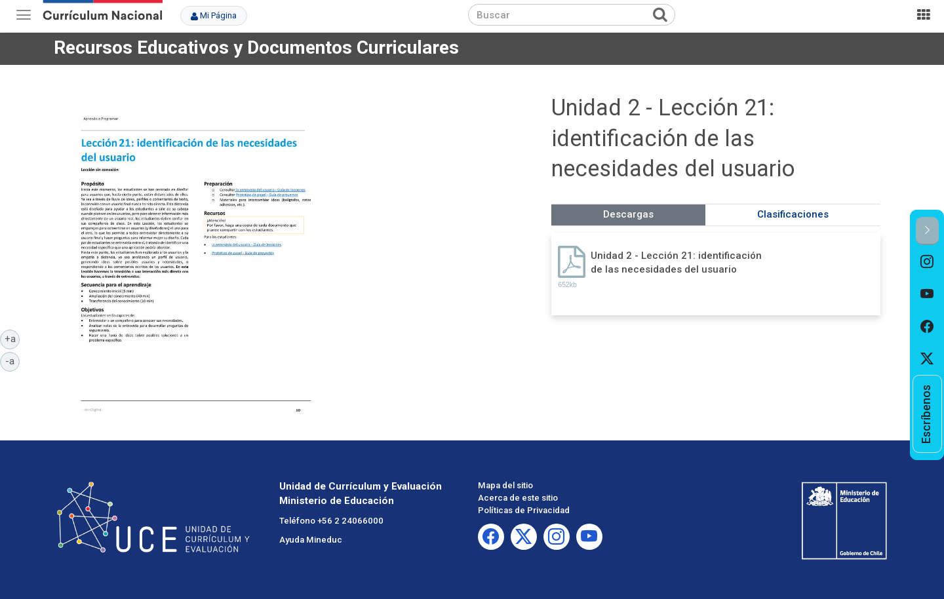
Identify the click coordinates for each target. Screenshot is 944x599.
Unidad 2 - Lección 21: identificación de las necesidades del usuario (676, 262)
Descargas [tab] (628, 214)
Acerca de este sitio (518, 498)
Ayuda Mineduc (310, 540)
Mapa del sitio (505, 485)
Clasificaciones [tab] (793, 214)
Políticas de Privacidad (524, 510)
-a (12, 360)
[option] (927, 261)
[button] (927, 231)
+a (12, 338)
